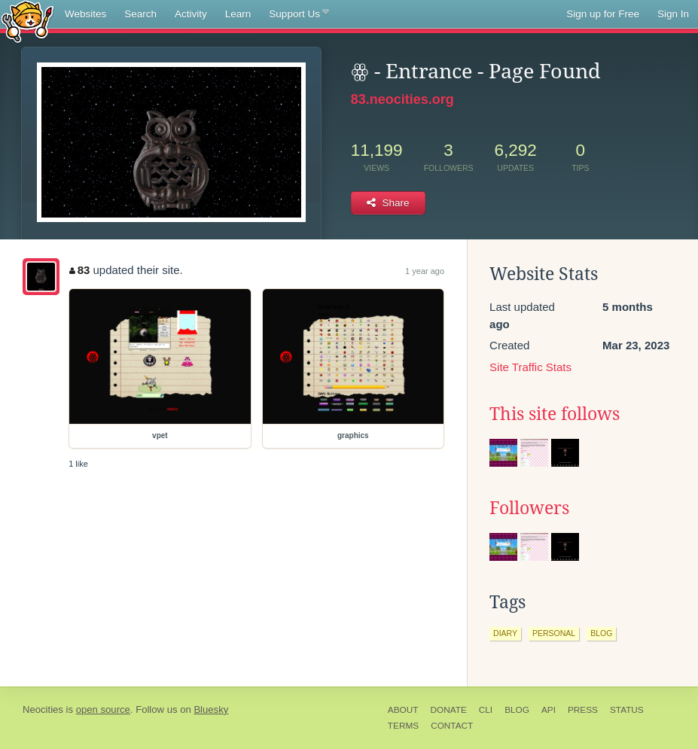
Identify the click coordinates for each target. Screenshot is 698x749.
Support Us (298, 14)
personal (553, 633)
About (403, 710)
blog (601, 633)
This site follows (554, 414)
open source (103, 709)
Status (627, 710)
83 (79, 269)
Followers (529, 508)
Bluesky (211, 709)
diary (505, 633)
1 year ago (424, 271)
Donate (448, 710)
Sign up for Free (602, 14)
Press (583, 710)
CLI (485, 710)
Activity (191, 14)
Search (140, 14)
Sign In (673, 14)
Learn (238, 14)
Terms (403, 725)
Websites (85, 14)
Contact (452, 725)
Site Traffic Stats (530, 367)
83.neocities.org (402, 99)
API (548, 710)
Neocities (43, 709)
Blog (516, 710)
